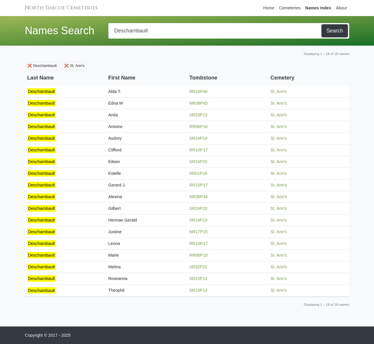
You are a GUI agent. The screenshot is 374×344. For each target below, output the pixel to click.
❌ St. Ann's (74, 66)
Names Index (318, 8)
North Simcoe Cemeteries (61, 7)
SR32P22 (198, 267)
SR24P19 (198, 138)
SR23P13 (198, 115)
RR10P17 (198, 150)
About (341, 8)
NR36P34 (198, 196)
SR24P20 (198, 161)
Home (268, 8)
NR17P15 (198, 231)
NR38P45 (198, 103)
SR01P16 (198, 173)
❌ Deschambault (42, 66)
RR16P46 (198, 91)
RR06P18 (198, 126)
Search (334, 31)
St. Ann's (279, 91)
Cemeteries (290, 8)
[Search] (215, 30)
